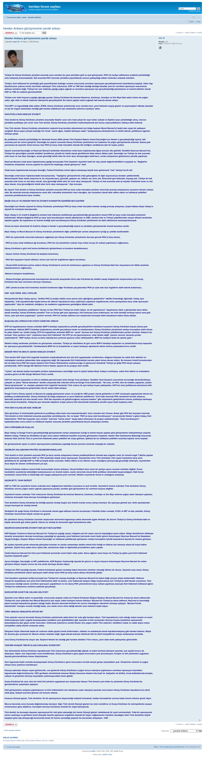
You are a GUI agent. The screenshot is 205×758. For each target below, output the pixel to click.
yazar (24, 17)
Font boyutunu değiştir (198, 16)
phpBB (93, 751)
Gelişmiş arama (194, 11)
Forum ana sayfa (14, 17)
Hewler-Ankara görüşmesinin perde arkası (31, 28)
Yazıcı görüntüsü (193, 16)
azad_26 (16, 42)
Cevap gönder (10, 33)
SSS (192, 22)
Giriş (198, 22)
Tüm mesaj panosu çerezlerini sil (172, 747)
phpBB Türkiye (107, 754)
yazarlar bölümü (34, 17)
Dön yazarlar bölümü (13, 730)
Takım (156, 747)
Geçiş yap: (165, 731)
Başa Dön (199, 720)
